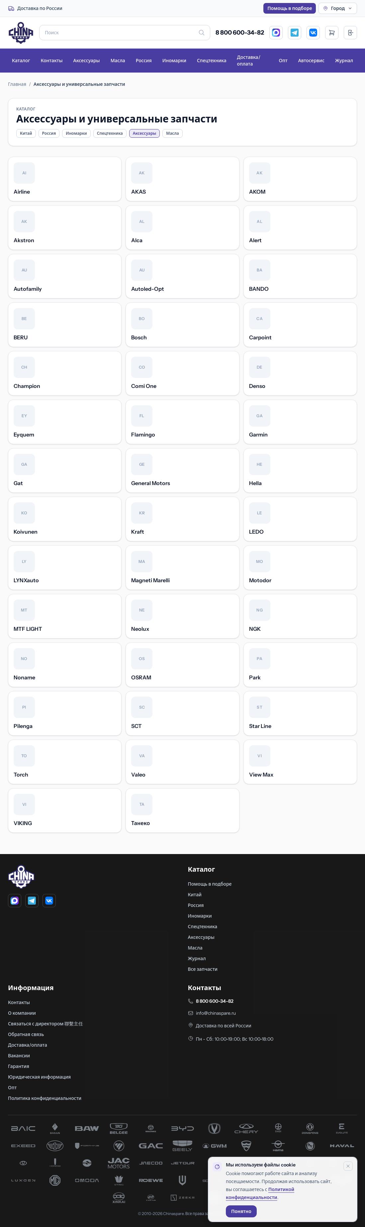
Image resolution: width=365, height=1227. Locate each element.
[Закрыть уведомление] (348, 1166)
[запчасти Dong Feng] (310, 1128)
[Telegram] (294, 32)
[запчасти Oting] (119, 1180)
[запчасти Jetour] (182, 1163)
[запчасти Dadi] (278, 1128)
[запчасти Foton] (119, 1145)
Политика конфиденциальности (44, 1098)
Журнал (344, 61)
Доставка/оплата (248, 60)
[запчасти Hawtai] (23, 1163)
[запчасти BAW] (87, 1128)
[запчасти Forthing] (87, 1145)
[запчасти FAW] (55, 1145)
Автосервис (311, 61)
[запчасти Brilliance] (150, 1128)
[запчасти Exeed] (23, 1145)
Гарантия (18, 1066)
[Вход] (350, 32)
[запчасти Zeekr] (182, 1197)
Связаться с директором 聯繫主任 (45, 1024)
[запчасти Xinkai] (119, 1197)
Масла (118, 61)
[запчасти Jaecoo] (150, 1163)
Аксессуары (86, 61)
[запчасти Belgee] (119, 1128)
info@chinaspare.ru (216, 1013)
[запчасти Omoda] (87, 1180)
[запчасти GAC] (150, 1145)
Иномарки (174, 61)
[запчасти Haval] (342, 1145)
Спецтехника (212, 61)
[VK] (313, 32)
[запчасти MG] (55, 1180)
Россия (144, 61)
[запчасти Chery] (246, 1128)
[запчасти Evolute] (342, 1128)
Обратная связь (26, 1034)
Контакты (51, 61)
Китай (26, 133)
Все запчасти (203, 969)
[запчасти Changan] (214, 1128)
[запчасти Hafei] (246, 1145)
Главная (17, 84)
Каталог (21, 61)
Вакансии (19, 1056)
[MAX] (276, 32)
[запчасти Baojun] (55, 1128)
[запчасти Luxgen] (23, 1180)
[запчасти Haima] (278, 1145)
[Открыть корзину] (331, 32)
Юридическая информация (39, 1077)
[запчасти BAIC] (23, 1128)
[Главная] (21, 32)
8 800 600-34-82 (240, 32)
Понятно (241, 1211)
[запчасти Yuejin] (150, 1197)
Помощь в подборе (289, 8)
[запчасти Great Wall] (214, 1145)
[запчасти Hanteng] (310, 1145)
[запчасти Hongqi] (55, 1163)
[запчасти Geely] (182, 1145)
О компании (22, 1013)
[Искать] (201, 32)
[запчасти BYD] (182, 1128)
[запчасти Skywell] (182, 1180)
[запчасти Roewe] (150, 1180)
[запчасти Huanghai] (87, 1163)
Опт (283, 61)
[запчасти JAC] (119, 1163)
